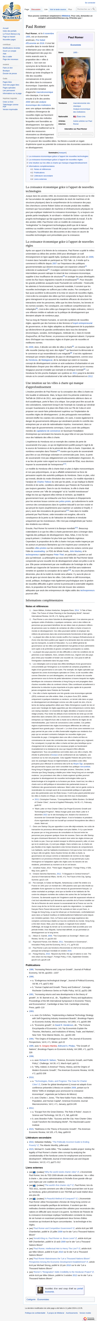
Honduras (33, 360)
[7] (65, 350)
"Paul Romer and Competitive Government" (52, 1228)
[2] (48, 269)
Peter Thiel (59, 554)
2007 (54, 263)
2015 (31, 1129)
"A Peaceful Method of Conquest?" (60, 1198)
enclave (54, 755)
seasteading (39, 551)
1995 (31, 1046)
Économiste (76, 45)
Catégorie (31, 1298)
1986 (31, 969)
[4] (78, 279)
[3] (64, 276)
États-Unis (81, 117)
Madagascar (46, 360)
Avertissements (72, 1312)
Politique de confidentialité (35, 1312)
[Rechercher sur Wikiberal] (86, 9)
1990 (31, 976)
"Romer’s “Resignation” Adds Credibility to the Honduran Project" (62, 1271)
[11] (64, 464)
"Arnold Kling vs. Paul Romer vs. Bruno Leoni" (54, 1238)
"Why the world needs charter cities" (60, 1172)
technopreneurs (87, 590)
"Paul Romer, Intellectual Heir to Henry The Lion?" (55, 1248)
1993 (31, 1011)
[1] (86, 266)
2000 (28, 102)
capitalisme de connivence (48, 431)
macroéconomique (44, 92)
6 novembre (48, 33)
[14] (69, 570)
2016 (69, 951)
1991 (31, 994)
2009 (91, 257)
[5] (37, 308)
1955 (75, 53)
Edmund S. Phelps (66, 1046)
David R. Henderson (64, 1025)
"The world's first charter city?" (58, 1185)
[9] (84, 369)
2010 (48, 954)
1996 (31, 1056)
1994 (31, 1039)
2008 (50, 936)
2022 (45, 815)
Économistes (43, 1298)
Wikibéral (66, 16)
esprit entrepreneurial (82, 323)
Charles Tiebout (44, 482)
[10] (58, 451)
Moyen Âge (78, 764)
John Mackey (75, 551)
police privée (65, 501)
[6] (73, 346)
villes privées (41, 548)
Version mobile (85, 1312)
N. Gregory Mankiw (48, 1046)
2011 (75, 373)
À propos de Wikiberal (55, 1312)
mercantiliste (85, 767)
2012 (90, 376)
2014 (77, 610)
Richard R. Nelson (47, 1060)
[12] (67, 510)
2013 (36, 799)
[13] (76, 528)
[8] (71, 353)
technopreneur (32, 554)
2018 (42, 43)
